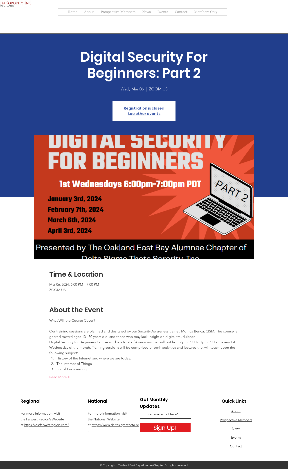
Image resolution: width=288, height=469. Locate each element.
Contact (236, 446)
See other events (144, 113)
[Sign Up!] (165, 427)
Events (236, 437)
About (236, 411)
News (236, 428)
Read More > (59, 377)
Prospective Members (236, 420)
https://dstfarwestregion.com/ (46, 425)
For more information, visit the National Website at (107, 419)
